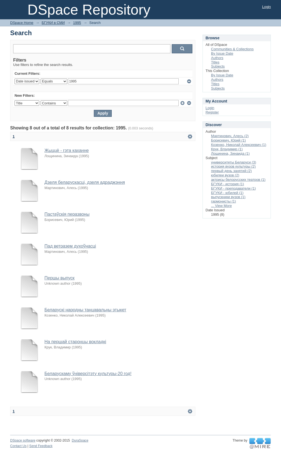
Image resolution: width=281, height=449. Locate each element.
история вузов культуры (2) (233, 166)
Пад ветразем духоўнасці (70, 246)
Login (266, 7)
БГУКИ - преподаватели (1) (233, 188)
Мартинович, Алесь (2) (230, 136)
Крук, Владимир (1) (227, 149)
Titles (215, 62)
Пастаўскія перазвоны (66, 214)
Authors (217, 58)
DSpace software (22, 440)
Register (212, 112)
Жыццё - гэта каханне (66, 150)
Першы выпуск (59, 278)
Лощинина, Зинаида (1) (230, 153)
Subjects (218, 66)
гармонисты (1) (223, 201)
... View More (221, 206)
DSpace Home (21, 23)
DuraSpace (80, 440)
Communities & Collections (232, 49)
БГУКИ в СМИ (53, 23)
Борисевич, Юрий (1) (228, 140)
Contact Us (18, 446)
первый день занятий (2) (231, 171)
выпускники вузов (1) (228, 197)
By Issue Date (222, 53)
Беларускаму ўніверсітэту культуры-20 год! (87, 373)
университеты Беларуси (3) (233, 162)
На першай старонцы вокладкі (75, 341)
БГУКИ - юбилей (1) (227, 193)
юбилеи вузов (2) (225, 175)
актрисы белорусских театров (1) (238, 180)
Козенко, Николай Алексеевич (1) (238, 145)
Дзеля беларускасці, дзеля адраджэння (84, 182)
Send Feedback (41, 446)
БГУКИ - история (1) (227, 184)
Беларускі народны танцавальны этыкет (85, 309)
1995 (77, 23)
